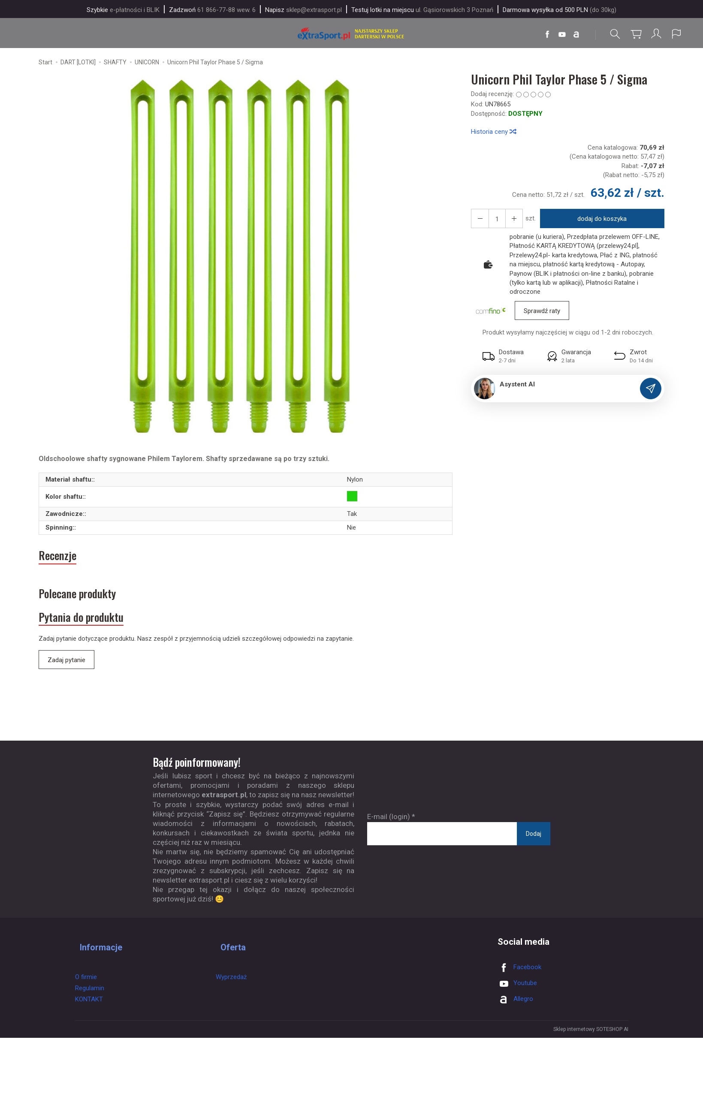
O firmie (86, 981)
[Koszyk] (634, 34)
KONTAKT (89, 1004)
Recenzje (62, 560)
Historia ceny (493, 134)
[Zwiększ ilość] (478, 220)
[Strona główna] (351, 34)
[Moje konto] (655, 34)
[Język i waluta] (676, 34)
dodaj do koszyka (599, 221)
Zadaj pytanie (66, 676)
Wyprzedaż (231, 981)
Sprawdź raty (542, 313)
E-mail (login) (388, 833)
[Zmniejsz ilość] (509, 220)
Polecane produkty (89, 603)
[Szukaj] (613, 34)
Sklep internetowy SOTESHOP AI (590, 1046)
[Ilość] (493, 220)
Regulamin (89, 993)
